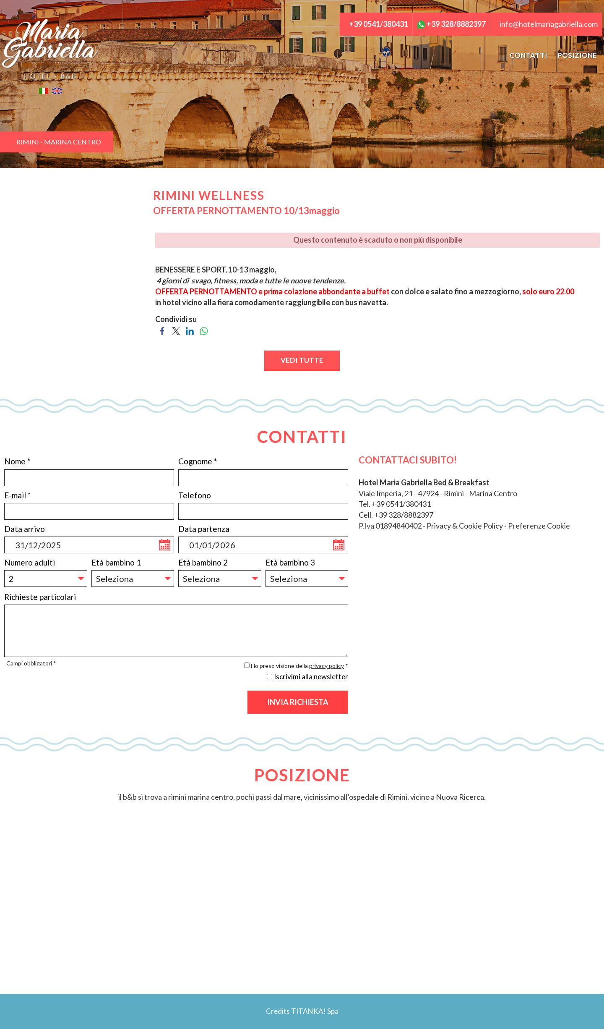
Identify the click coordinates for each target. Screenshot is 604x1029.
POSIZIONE (577, 55)
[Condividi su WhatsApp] (204, 330)
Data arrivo (24, 529)
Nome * (17, 461)
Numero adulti (29, 562)
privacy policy (326, 665)
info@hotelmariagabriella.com (549, 24)
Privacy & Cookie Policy (465, 525)
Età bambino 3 (290, 562)
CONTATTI (528, 55)
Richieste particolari (40, 597)
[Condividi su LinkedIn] (190, 330)
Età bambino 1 (116, 562)
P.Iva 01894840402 (390, 525)
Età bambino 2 (203, 562)
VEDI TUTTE (302, 360)
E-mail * (17, 495)
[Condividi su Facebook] (162, 330)
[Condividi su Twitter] (176, 330)
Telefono (194, 495)
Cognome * (197, 461)
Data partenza (203, 529)
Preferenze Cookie (539, 525)
